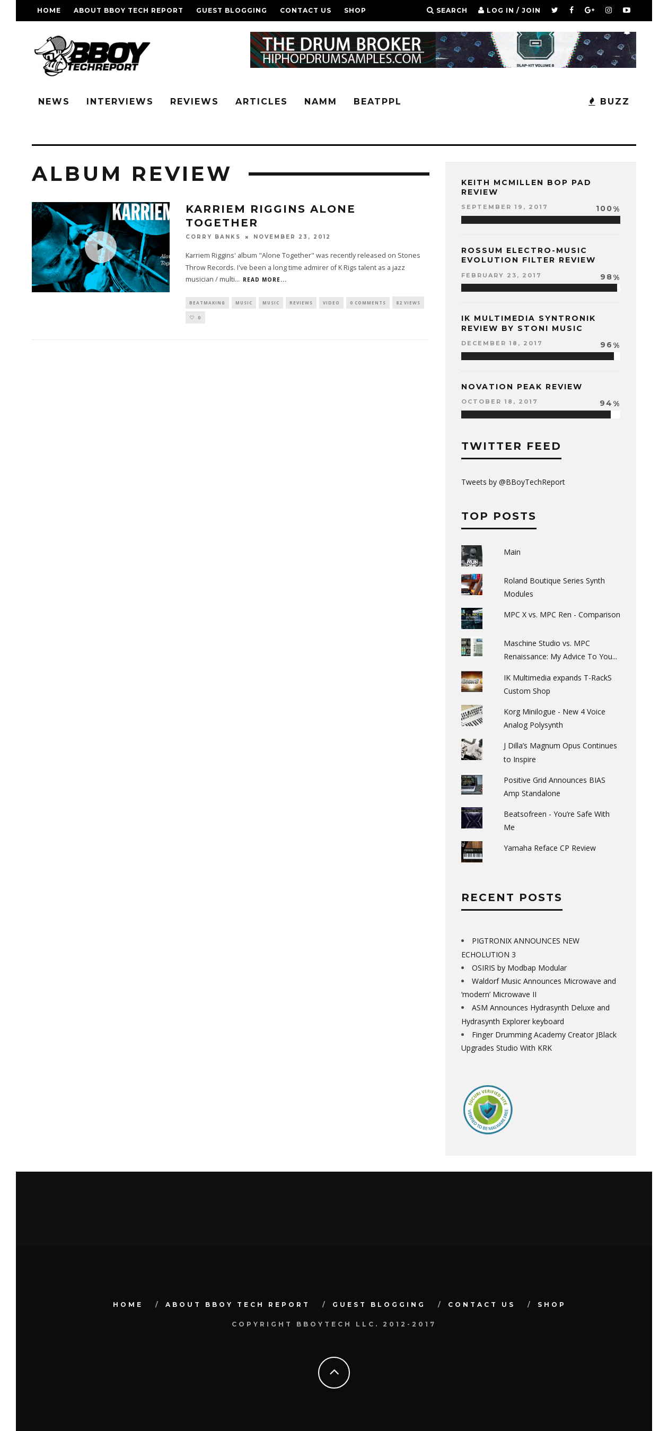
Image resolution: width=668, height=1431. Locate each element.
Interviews (120, 102)
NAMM (320, 102)
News (54, 102)
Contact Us (305, 10)
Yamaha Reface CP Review (550, 848)
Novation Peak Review (522, 386)
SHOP (355, 10)
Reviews (194, 102)
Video (331, 303)
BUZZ (609, 102)
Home (49, 10)
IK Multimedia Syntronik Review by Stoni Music (528, 323)
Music (243, 303)
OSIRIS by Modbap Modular (519, 968)
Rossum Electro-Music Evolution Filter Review (528, 255)
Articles (261, 102)
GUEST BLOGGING (231, 10)
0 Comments (368, 303)
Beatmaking (207, 303)
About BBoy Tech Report (128, 10)
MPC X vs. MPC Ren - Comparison (562, 614)
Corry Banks (213, 236)
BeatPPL (378, 102)
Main (512, 552)
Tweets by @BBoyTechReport (513, 482)
